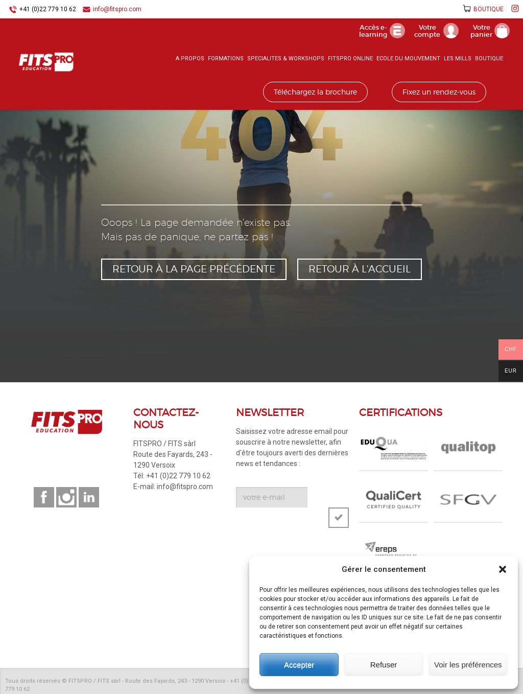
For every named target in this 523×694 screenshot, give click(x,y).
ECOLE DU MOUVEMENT (408, 58)
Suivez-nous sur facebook (44, 497)
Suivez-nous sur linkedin (89, 497)
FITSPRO (46, 62)
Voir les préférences (468, 664)
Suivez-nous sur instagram (66, 497)
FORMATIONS (226, 58)
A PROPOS (190, 58)
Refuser (383, 664)
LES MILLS (457, 58)
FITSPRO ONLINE (350, 58)
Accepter (299, 664)
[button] (502, 569)
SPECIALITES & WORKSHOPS (285, 58)
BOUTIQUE (488, 9)
